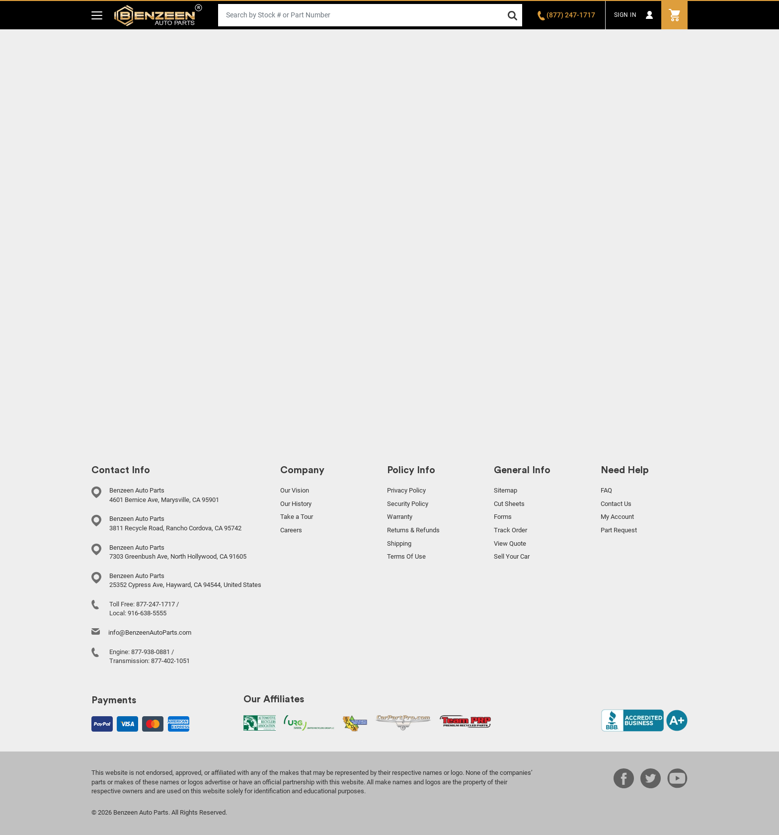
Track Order (510, 530)
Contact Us (616, 503)
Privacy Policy (406, 490)
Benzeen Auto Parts (158, 15)
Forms (503, 516)
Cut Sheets (509, 503)
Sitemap (505, 490)
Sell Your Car (512, 556)
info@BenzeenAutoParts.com (149, 632)
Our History (296, 503)
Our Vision (294, 490)
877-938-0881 (150, 652)
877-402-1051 (170, 661)
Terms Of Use (406, 556)
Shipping (399, 543)
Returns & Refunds (413, 530)
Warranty (399, 516)
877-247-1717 (155, 604)
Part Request (619, 530)
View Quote (510, 543)
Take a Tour (296, 516)
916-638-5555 (147, 613)
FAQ (606, 490)
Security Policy (407, 503)
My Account (617, 516)
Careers (291, 530)
